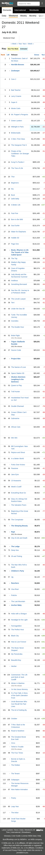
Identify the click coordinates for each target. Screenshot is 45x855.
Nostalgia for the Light (19, 620)
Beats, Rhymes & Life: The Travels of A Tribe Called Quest (20, 252)
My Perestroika (16, 654)
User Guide (16, 836)
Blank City (15, 636)
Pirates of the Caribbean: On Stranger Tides (20, 153)
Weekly (23, 16)
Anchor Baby (16, 605)
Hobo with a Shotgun (19, 614)
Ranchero (15, 583)
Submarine (15, 418)
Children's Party (17, 571)
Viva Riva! (15, 589)
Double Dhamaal (17, 406)
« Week (13, 44)
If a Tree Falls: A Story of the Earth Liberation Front (19, 695)
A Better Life (15, 205)
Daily (4, 16)
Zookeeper (15, 71)
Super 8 (14, 102)
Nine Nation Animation (19, 789)
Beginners (15, 183)
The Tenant (15, 774)
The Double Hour (17, 327)
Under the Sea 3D (18, 309)
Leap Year (15, 806)
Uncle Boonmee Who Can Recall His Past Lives (19, 704)
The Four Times (17, 753)
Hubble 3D (15, 238)
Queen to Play (16, 385)
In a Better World (17, 458)
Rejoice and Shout (18, 452)
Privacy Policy (17, 850)
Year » (24, 44)
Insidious (14, 280)
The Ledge (15, 546)
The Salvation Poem (18, 505)
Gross (36, 55)
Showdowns (26, 832)
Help (39, 836)
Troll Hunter (15, 392)
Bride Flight (15, 335)
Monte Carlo (15, 108)
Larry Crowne (16, 96)
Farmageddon (16, 626)
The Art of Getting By (19, 710)
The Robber (15, 765)
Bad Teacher (16, 90)
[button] (42, 3)
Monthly (32, 16)
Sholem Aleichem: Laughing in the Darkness (18, 379)
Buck (13, 195)
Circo (13, 743)
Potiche (14, 595)
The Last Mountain (18, 601)
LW (8, 55)
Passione (14, 468)
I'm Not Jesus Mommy (19, 689)
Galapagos (15, 780)
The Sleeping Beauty (19, 526)
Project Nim (16, 359)
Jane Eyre (15, 474)
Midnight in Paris (17, 127)
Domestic (7, 10)
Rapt (13, 532)
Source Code (16, 350)
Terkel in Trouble (17, 747)
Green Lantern (16, 121)
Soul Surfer (15, 226)
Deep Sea (15, 550)
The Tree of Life (17, 168)
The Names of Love (18, 367)
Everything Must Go (18, 493)
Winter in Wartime (17, 683)
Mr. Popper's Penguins (19, 114)
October (14, 719)
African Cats (15, 427)
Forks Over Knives (18, 465)
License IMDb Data (29, 836)
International (20, 10)
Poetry (13, 798)
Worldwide (34, 10)
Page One (15, 244)
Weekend (28, 830)
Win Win (14, 438)
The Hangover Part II (19, 145)
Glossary (7, 836)
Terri (12, 303)
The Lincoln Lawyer (18, 299)
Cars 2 (13, 79)
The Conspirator (17, 520)
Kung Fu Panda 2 (17, 162)
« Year (19, 44)
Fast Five (14, 213)
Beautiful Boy (16, 660)
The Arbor (14, 813)
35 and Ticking (16, 556)
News (16, 830)
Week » (31, 44)
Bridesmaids (15, 133)
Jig (12, 577)
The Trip (14, 258)
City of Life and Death (19, 538)
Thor (13, 177)
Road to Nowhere (17, 731)
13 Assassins (16, 481)
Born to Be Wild (17, 219)
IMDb (32, 839)
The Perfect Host (17, 630)
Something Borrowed (19, 284)
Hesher (14, 666)
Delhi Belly (15, 199)
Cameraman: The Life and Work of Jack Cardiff (19, 677)
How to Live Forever (18, 642)
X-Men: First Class (18, 139)
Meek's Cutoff (16, 487)
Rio (12, 189)
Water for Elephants (18, 232)
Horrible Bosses (17, 65)
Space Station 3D (17, 373)
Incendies (14, 321)
